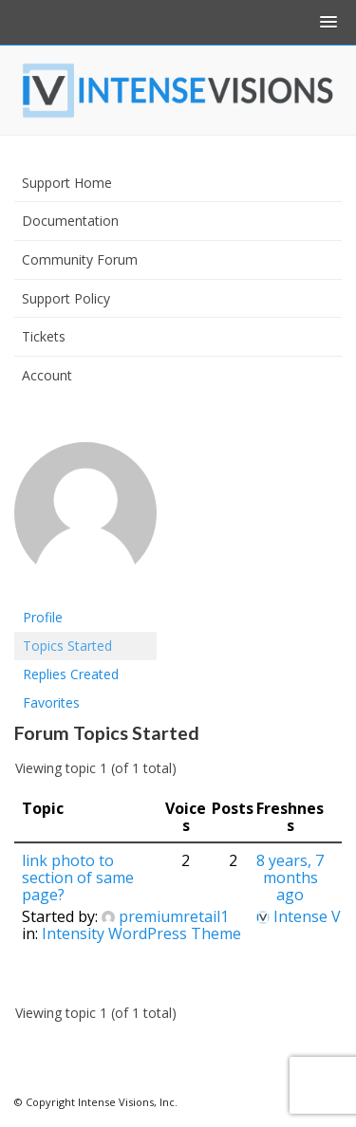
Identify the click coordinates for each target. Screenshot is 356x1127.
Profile (43, 617)
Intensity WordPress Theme (141, 933)
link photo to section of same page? (78, 877)
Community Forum (80, 259)
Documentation (70, 221)
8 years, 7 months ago (290, 877)
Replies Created (71, 674)
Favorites (51, 702)
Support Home (67, 183)
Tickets (44, 336)
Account (47, 375)
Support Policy (66, 298)
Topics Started (67, 646)
